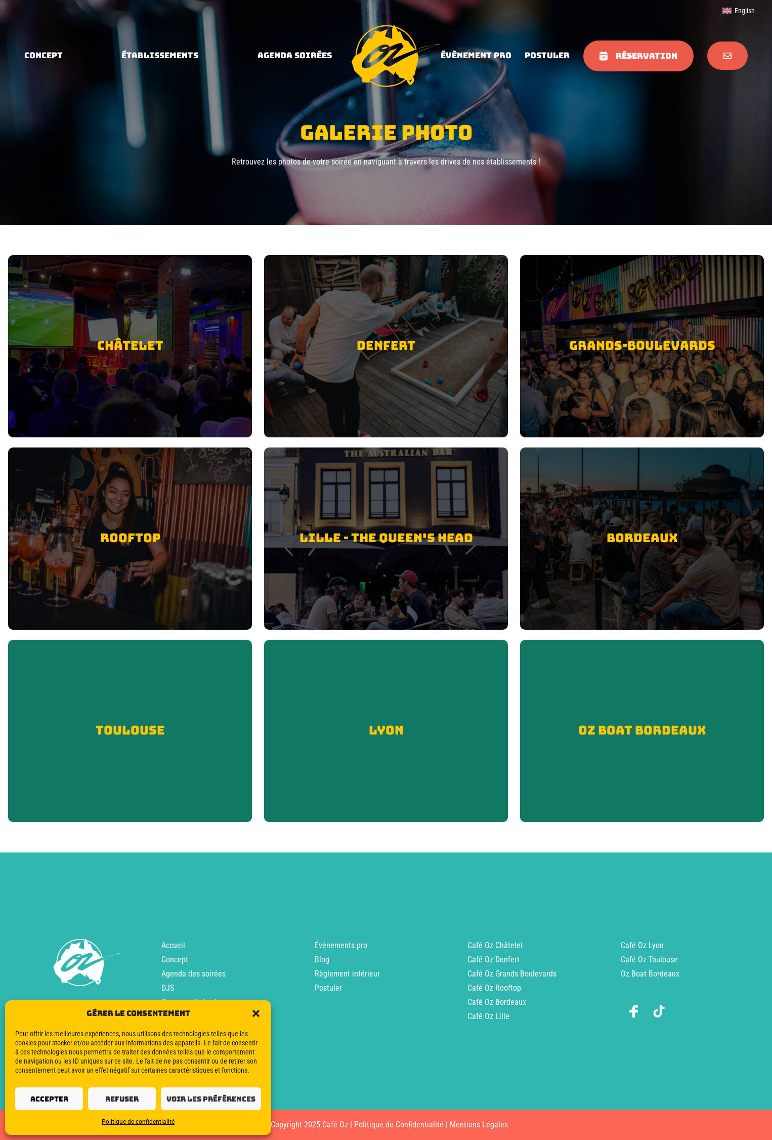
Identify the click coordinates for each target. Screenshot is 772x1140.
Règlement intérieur (347, 974)
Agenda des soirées (193, 974)
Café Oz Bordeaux (496, 1002)
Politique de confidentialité (138, 1121)
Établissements (159, 55)
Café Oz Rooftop (494, 988)
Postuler (547, 55)
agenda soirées (295, 55)
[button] (256, 1013)
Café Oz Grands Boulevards (511, 974)
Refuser (122, 1099)
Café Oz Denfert (493, 959)
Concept (174, 959)
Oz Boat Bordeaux (650, 974)
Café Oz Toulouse (649, 959)
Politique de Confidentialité (399, 1124)
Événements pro (341, 945)
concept (43, 55)
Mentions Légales (479, 1124)
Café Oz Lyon (642, 945)
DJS (167, 988)
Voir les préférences (210, 1099)
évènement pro (476, 55)
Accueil (173, 945)
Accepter (49, 1099)
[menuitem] (738, 10)
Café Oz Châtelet (495, 945)
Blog (322, 959)
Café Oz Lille (488, 1016)
